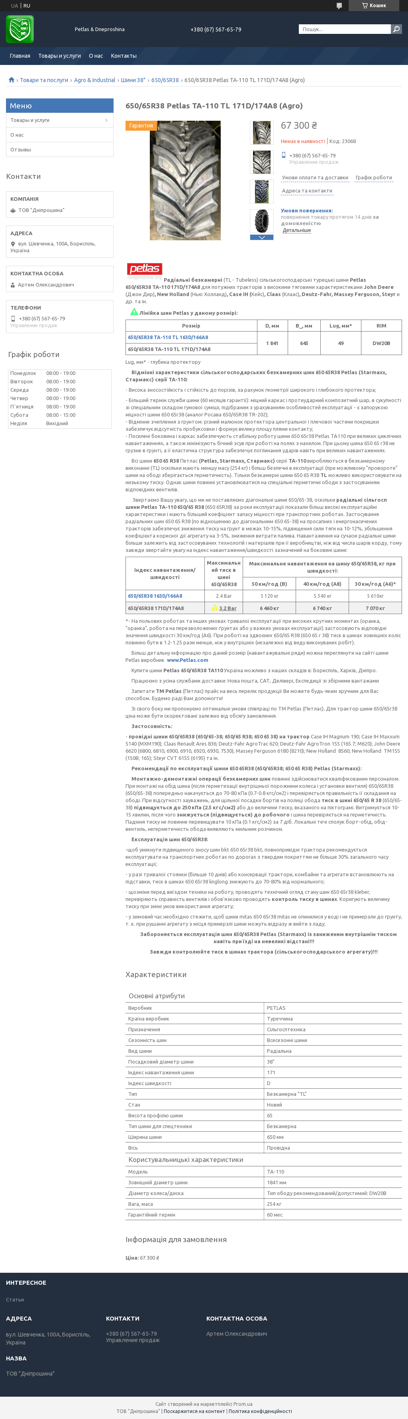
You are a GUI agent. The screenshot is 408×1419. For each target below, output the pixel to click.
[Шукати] (396, 29)
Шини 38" (133, 80)
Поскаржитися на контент (194, 1411)
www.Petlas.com (187, 660)
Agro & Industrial (95, 80)
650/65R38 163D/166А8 (155, 596)
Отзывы (20, 149)
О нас (96, 56)
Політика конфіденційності (260, 1411)
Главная (20, 56)
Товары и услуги (59, 56)
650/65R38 (165, 80)
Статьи (15, 1299)
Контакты (124, 56)
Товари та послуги (44, 80)
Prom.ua (243, 1404)
